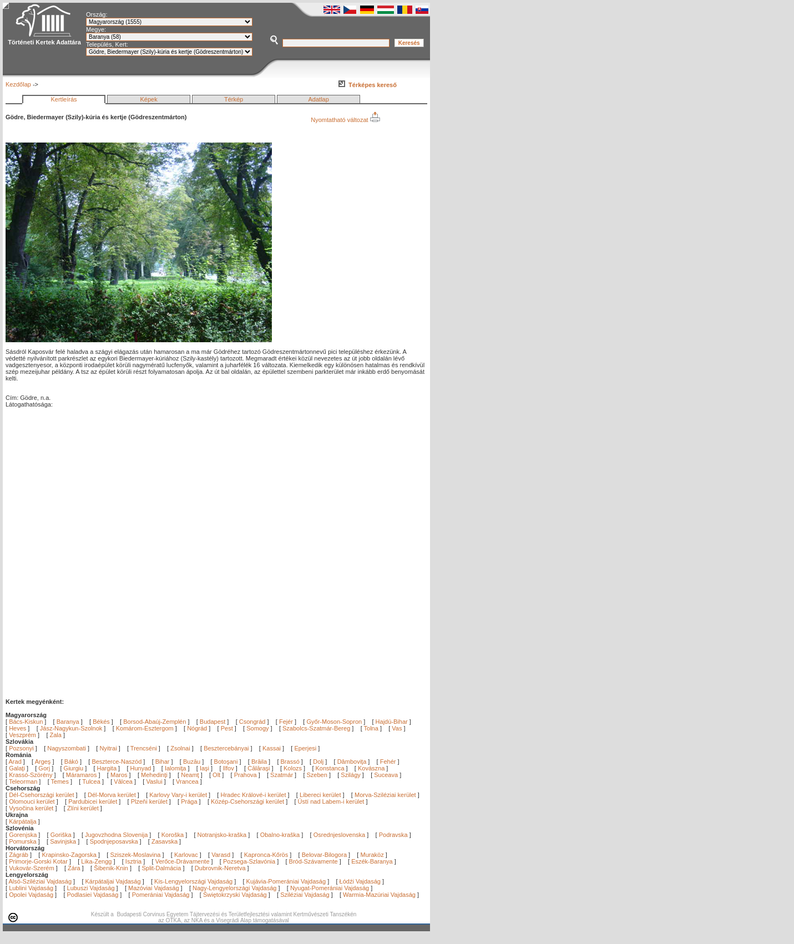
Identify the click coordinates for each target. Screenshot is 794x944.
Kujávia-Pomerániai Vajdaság (286, 881)
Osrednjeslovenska (339, 834)
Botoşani (227, 761)
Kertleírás (63, 99)
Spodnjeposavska (114, 841)
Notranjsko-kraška (222, 834)
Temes (60, 781)
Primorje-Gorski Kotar (38, 861)
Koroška (172, 834)
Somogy (257, 728)
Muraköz (371, 854)
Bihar (163, 761)
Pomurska (23, 841)
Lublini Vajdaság (31, 888)
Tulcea (92, 781)
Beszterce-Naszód (117, 761)
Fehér (389, 761)
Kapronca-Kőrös (266, 854)
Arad (16, 761)
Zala (56, 735)
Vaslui (155, 781)
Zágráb (19, 854)
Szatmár (282, 775)
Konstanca (331, 768)
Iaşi (205, 768)
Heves (17, 728)
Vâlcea (124, 781)
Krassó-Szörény (31, 775)
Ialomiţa (176, 768)
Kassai (271, 748)
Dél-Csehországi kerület (41, 794)
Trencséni (143, 748)
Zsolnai (180, 748)
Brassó (291, 761)
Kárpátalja (23, 821)
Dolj (319, 761)
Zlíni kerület (83, 808)
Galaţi (18, 768)
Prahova (246, 775)
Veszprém (22, 735)
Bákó (72, 761)
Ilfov (229, 768)
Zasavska (164, 841)
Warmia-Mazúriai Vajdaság (379, 894)
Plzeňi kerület (149, 801)
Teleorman (24, 781)
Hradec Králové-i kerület (253, 794)
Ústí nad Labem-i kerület (331, 801)
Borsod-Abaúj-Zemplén (154, 721)
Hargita (108, 768)
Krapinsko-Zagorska (69, 854)
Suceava (386, 775)
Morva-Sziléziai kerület (385, 794)
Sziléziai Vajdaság (304, 894)
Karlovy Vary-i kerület (178, 794)
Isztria (133, 861)
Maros (119, 775)
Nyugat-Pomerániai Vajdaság (329, 888)
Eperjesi (305, 748)
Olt (217, 775)
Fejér (286, 721)
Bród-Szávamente (313, 861)
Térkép (233, 99)
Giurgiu (74, 768)
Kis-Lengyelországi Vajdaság (193, 881)
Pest (227, 728)
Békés (101, 721)
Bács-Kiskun (26, 721)
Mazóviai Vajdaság (153, 888)
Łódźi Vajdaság (360, 881)
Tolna (371, 728)
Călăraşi (259, 768)
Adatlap (319, 99)
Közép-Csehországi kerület (247, 801)
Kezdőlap (18, 84)
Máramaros (82, 775)
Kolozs (294, 768)
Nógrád (197, 728)
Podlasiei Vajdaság (93, 894)
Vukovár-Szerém (31, 868)
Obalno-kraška (280, 834)
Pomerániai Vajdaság (161, 894)
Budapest (212, 721)
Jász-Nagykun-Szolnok (71, 728)
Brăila (260, 761)
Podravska (393, 834)
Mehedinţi (155, 775)
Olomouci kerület (32, 801)
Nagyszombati (66, 748)
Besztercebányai (226, 748)
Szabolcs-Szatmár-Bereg (316, 728)
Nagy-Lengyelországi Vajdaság (234, 888)
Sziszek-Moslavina (135, 854)
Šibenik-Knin (111, 868)
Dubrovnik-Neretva (220, 868)
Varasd (220, 854)
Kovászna (372, 768)
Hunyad (141, 768)
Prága (189, 801)
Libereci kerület (320, 794)
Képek (148, 99)
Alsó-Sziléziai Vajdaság (40, 881)
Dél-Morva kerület (112, 794)
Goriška (61, 834)
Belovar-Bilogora (324, 854)
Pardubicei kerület (92, 801)
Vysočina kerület (31, 808)
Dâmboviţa (352, 761)
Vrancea (188, 781)
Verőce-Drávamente (182, 861)
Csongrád (252, 721)
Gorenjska (23, 834)
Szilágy (351, 775)
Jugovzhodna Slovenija (116, 834)
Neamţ (190, 775)
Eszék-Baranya (372, 861)
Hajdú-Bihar (392, 721)
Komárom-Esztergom (145, 728)
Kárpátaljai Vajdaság (113, 881)
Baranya (68, 721)
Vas (397, 728)
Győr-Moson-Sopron (334, 721)
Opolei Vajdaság (31, 894)
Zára (74, 868)
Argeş (44, 761)
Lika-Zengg (96, 861)
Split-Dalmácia (161, 868)
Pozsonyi (22, 748)
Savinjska (63, 841)
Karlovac (186, 854)
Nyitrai (108, 748)
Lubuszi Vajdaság (91, 888)
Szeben (318, 775)
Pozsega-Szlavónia (249, 861)
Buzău (192, 761)
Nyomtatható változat (345, 119)
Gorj (45, 768)
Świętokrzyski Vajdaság (235, 894)
